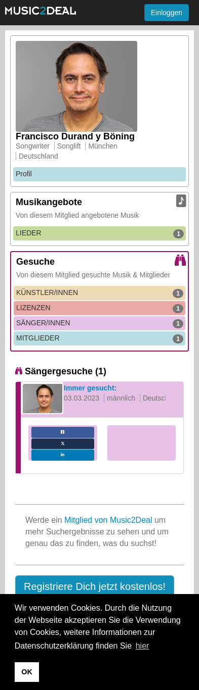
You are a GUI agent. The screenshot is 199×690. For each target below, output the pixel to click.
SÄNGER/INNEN (99, 323)
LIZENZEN (99, 308)
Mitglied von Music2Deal (108, 520)
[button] (94, 587)
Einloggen (166, 13)
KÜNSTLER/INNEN (99, 293)
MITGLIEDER (99, 338)
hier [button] (142, 646)
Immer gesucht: (90, 388)
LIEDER (100, 233)
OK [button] (26, 672)
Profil (24, 174)
